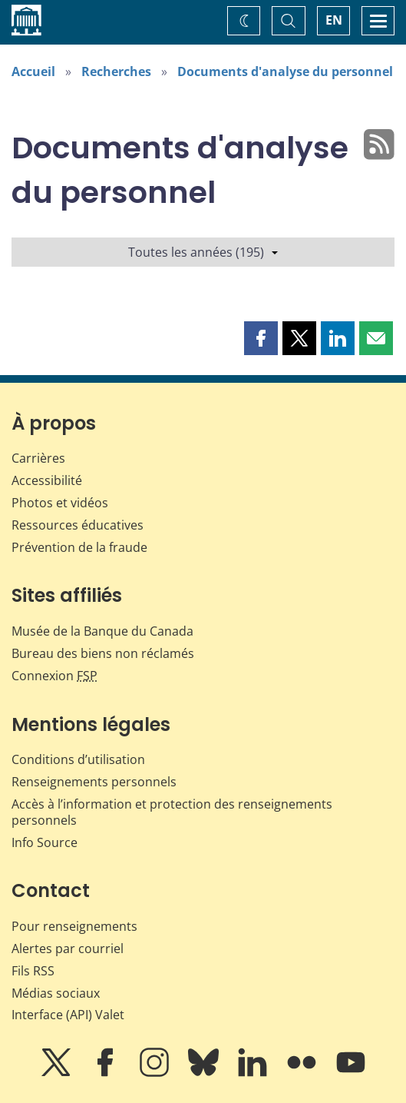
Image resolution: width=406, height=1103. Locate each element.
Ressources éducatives (78, 525)
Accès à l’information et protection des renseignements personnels (172, 812)
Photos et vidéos (60, 502)
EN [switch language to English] (333, 20)
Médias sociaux (56, 993)
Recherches (116, 71)
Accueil (33, 71)
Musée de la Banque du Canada (102, 631)
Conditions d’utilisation (78, 759)
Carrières (38, 458)
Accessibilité (47, 480)
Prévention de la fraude (79, 547)
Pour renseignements (74, 926)
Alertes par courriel (68, 948)
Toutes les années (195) (203, 252)
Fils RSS (33, 970)
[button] (261, 338)
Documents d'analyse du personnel (285, 71)
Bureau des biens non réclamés (103, 653)
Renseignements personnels (94, 781)
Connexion (54, 675)
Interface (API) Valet (68, 1014)
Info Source (45, 842)
